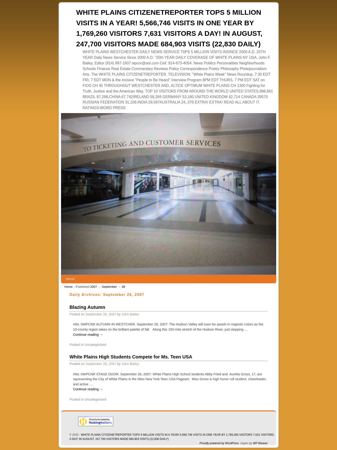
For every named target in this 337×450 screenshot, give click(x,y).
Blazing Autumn (87, 307)
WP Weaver (260, 443)
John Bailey (130, 314)
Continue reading (88, 334)
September (109, 286)
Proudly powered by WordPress (219, 443)
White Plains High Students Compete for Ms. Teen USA (130, 356)
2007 (93, 286)
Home (70, 279)
